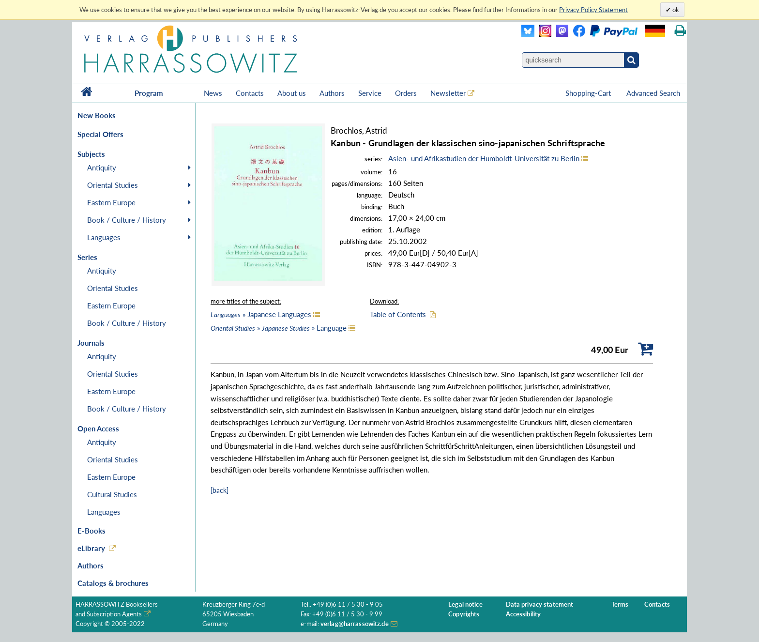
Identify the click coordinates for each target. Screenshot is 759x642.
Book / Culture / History (126, 219)
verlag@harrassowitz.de (354, 623)
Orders (406, 93)
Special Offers (100, 134)
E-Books (91, 530)
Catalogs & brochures (113, 583)
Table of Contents (398, 314)
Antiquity (101, 167)
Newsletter (448, 93)
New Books (96, 115)
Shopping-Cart (589, 93)
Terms (620, 604)
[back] (219, 490)
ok (675, 10)
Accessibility (523, 614)
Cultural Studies (112, 494)
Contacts (250, 93)
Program (149, 93)
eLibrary (91, 548)
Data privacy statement (540, 604)
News (213, 93)
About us (291, 93)
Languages (104, 237)
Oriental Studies (112, 185)
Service (369, 93)
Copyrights (463, 614)
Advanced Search (653, 93)
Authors (332, 93)
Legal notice (465, 604)
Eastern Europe (111, 202)
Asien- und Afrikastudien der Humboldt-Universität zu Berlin (483, 158)
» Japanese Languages (261, 314)
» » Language (279, 327)
